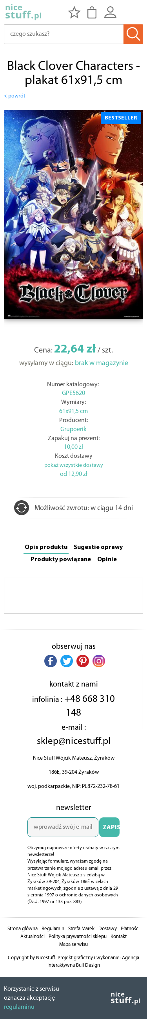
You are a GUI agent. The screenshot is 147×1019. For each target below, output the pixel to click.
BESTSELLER (121, 118)
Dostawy (107, 928)
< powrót (14, 96)
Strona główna (22, 928)
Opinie (107, 559)
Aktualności (32, 936)
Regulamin (53, 928)
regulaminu (19, 1007)
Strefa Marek (81, 928)
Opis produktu (46, 547)
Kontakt (119, 936)
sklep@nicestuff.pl (74, 741)
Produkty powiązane (61, 559)
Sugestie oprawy (98, 547)
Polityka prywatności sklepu (78, 936)
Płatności (130, 928)
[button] (50, 661)
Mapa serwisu (73, 944)
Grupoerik (73, 429)
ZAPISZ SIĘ (111, 830)
